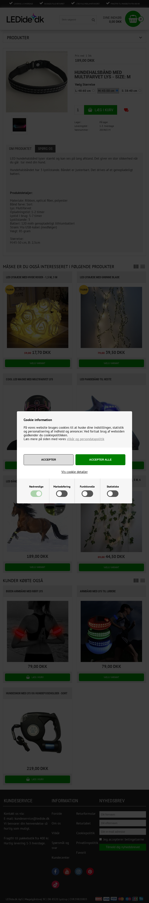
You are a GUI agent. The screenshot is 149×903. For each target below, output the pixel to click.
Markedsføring (61, 486)
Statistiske (113, 486)
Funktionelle (87, 486)
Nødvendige (36, 486)
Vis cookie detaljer (74, 472)
